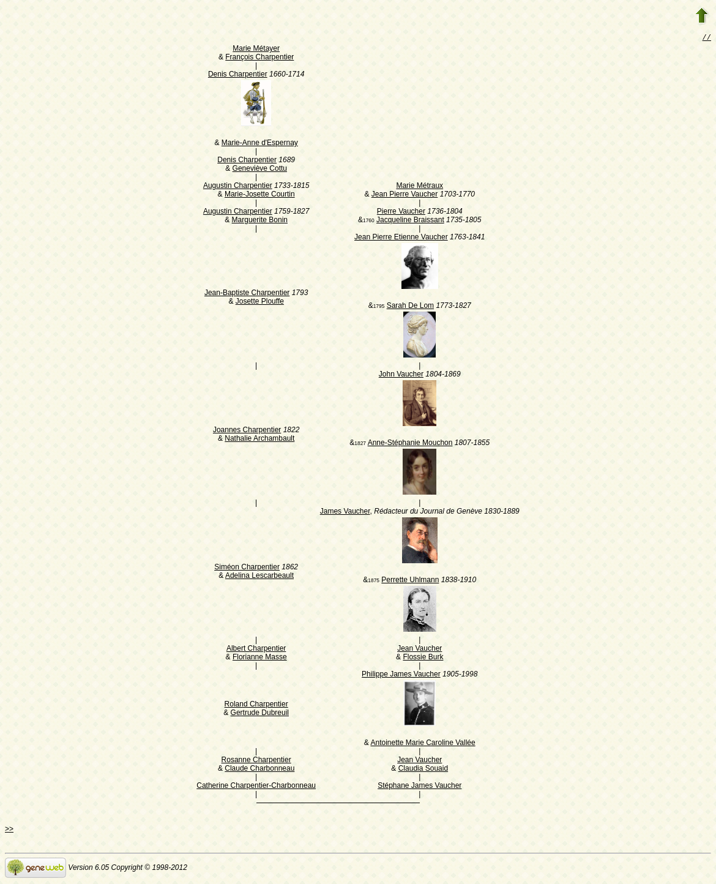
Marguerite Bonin (260, 221)
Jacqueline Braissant (410, 221)
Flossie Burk (423, 658)
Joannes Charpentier (247, 431)
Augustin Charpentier (237, 186)
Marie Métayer (256, 49)
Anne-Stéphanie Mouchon (410, 444)
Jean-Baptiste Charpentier (246, 294)
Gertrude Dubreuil (260, 714)
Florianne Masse (260, 658)
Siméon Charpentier (247, 568)
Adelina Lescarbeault (259, 576)
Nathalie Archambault (259, 439)
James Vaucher (345, 512)
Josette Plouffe (260, 302)
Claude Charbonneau (259, 769)
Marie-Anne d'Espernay (260, 144)
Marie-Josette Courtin (260, 195)
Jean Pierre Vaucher (404, 195)
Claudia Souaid (423, 769)
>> (9, 830)
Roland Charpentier (256, 705)
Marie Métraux (419, 186)
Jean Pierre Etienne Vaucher (401, 238)
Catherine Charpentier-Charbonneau (256, 786)
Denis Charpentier (237, 75)
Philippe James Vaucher (401, 675)
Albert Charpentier (256, 649)
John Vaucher (401, 375)
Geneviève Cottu (260, 169)
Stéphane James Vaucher (419, 786)
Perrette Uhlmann (410, 581)
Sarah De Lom (410, 306)
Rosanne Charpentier (256, 761)
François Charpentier (259, 58)
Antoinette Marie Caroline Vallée (422, 744)
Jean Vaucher (419, 649)
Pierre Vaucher (401, 212)
